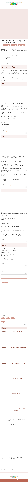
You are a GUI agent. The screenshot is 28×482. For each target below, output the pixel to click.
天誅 (7, 60)
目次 (12, 55)
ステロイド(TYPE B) (8, 131)
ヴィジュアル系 (4, 282)
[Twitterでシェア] (5, 45)
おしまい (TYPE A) (8, 185)
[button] (23, 45)
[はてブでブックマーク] (12, 45)
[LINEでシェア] (19, 45)
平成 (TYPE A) (7, 264)
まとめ (7, 63)
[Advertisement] (14, 24)
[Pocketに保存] (15, 45)
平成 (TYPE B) (7, 272)
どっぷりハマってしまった (11, 57)
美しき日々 (8, 58)
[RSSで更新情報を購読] (4, 322)
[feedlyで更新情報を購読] (2, 322)
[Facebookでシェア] (8, 45)
